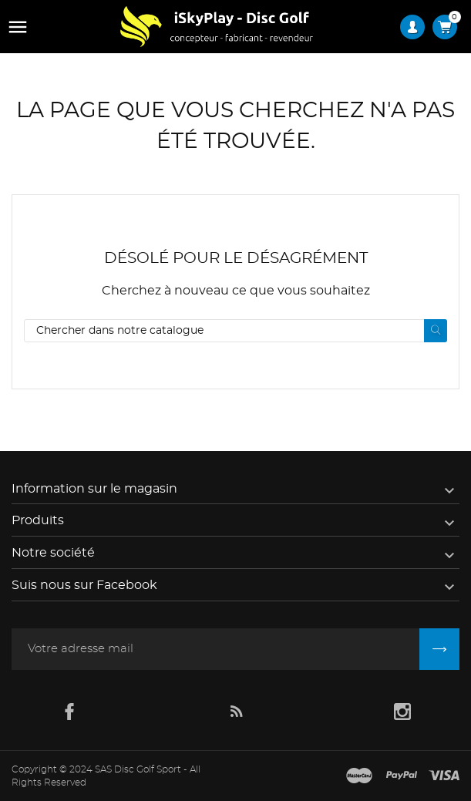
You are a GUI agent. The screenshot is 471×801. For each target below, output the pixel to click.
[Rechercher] (235, 330)
